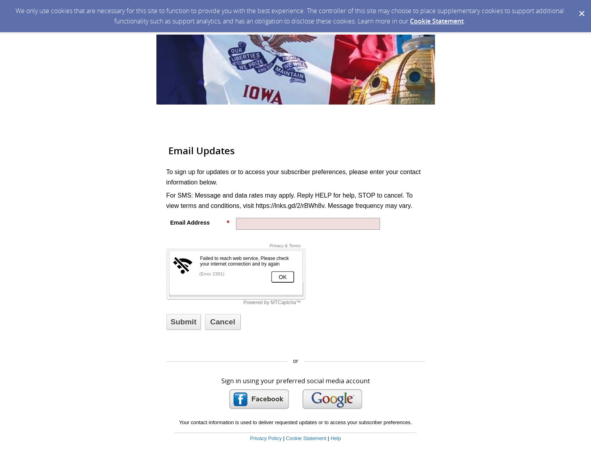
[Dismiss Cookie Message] (581, 7)
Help (335, 438)
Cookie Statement (437, 21)
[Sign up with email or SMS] (183, 322)
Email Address (200, 222)
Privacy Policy (266, 438)
